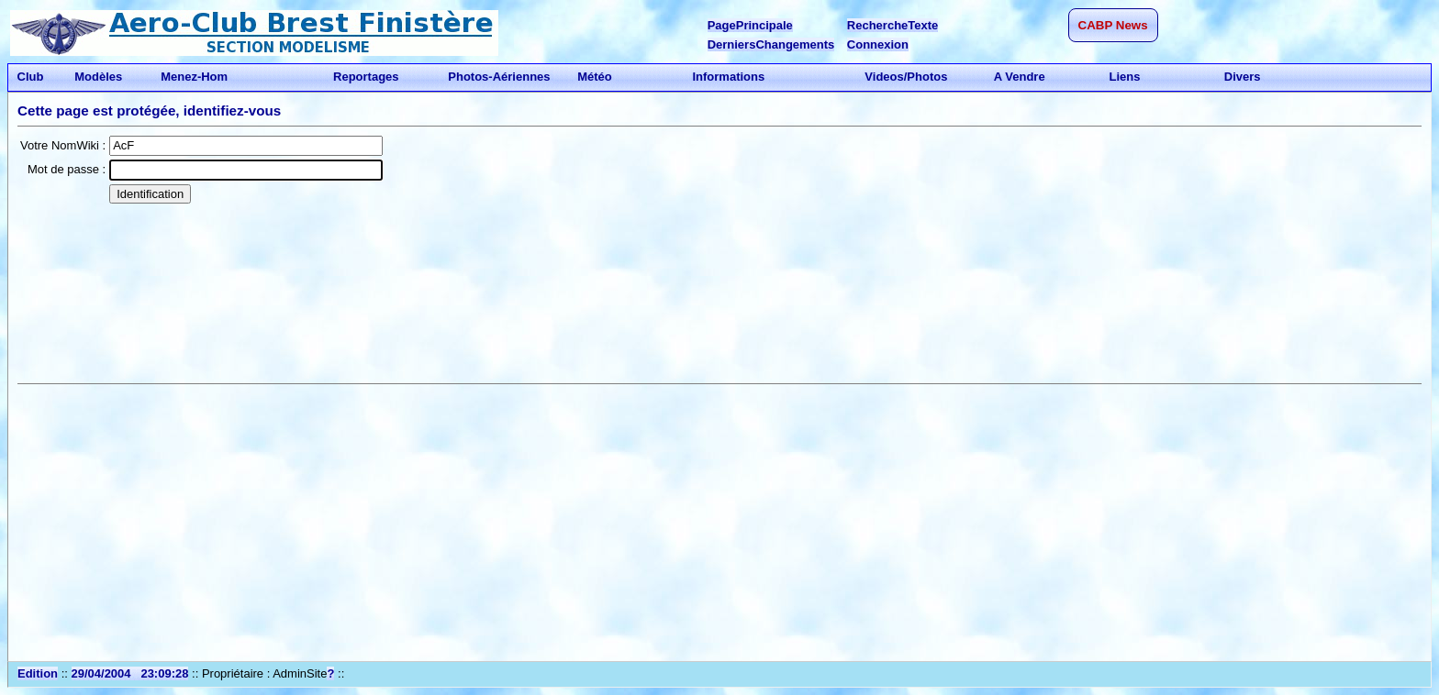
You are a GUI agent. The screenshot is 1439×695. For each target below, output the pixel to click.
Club (30, 76)
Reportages (365, 76)
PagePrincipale (750, 25)
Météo (595, 76)
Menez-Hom (194, 76)
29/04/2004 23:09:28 (130, 673)
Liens (1124, 76)
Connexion (878, 44)
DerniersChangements (771, 44)
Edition (37, 673)
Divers (1242, 76)
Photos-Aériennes (499, 76)
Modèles (99, 76)
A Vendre (1020, 76)
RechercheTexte (892, 25)
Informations (728, 76)
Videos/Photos (906, 76)
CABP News (1113, 25)
